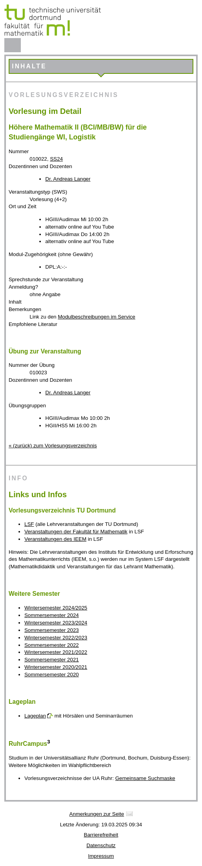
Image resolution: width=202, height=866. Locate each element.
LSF (29, 524)
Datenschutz (101, 845)
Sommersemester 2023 (51, 630)
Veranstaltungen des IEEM (55, 539)
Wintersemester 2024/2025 (55, 608)
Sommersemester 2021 (51, 660)
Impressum (101, 856)
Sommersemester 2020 (51, 674)
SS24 (56, 159)
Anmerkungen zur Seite (96, 814)
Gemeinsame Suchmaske (145, 778)
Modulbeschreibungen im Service (96, 317)
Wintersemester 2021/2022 (55, 652)
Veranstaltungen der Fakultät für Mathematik (75, 532)
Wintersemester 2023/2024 (55, 623)
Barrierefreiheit (101, 835)
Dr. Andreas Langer (67, 179)
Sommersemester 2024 (51, 615)
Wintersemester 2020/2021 (55, 667)
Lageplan (35, 716)
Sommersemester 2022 (51, 645)
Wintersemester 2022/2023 (55, 638)
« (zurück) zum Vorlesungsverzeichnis (53, 446)
